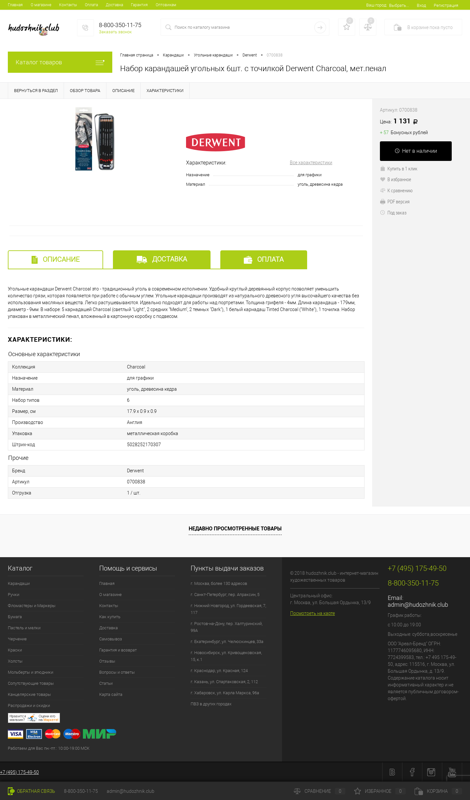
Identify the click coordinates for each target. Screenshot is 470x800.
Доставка (114, 5)
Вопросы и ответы (117, 672)
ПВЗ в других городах (211, 703)
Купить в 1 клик (398, 168)
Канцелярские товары (29, 694)
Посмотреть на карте (312, 613)
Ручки (13, 594)
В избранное (395, 179)
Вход (421, 5)
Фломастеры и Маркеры (31, 605)
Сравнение (319, 791)
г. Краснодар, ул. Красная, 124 (219, 670)
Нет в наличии (416, 151)
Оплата (91, 5)
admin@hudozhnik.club (418, 604)
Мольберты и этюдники (30, 672)
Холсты (15, 661)
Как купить (109, 616)
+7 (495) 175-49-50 (19, 772)
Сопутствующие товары (31, 683)
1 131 (401, 121)
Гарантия (139, 5)
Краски (15, 650)
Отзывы (107, 661)
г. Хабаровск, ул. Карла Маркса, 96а (225, 692)
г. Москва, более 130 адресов (219, 583)
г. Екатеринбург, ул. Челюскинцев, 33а (227, 641)
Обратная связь (31, 791)
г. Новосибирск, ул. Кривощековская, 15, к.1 (226, 656)
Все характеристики (311, 162)
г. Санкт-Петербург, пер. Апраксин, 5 (225, 594)
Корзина (438, 791)
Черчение (17, 638)
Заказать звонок (115, 31)
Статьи (106, 683)
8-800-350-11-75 (81, 791)
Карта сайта (110, 694)
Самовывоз (110, 638)
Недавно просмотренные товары (235, 528)
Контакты (68, 5)
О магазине (41, 5)
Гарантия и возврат (118, 650)
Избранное (380, 791)
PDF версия (395, 201)
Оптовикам (166, 5)
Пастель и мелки (24, 627)
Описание (55, 260)
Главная (15, 5)
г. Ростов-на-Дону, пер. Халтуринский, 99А (226, 627)
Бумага (15, 616)
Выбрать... (399, 5)
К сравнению (396, 190)
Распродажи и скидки (29, 705)
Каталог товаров (60, 62)
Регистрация (446, 5)
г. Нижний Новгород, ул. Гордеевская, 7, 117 (228, 609)
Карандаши (19, 583)
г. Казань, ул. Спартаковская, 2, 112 (224, 681)
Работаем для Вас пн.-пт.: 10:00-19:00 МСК (48, 748)
